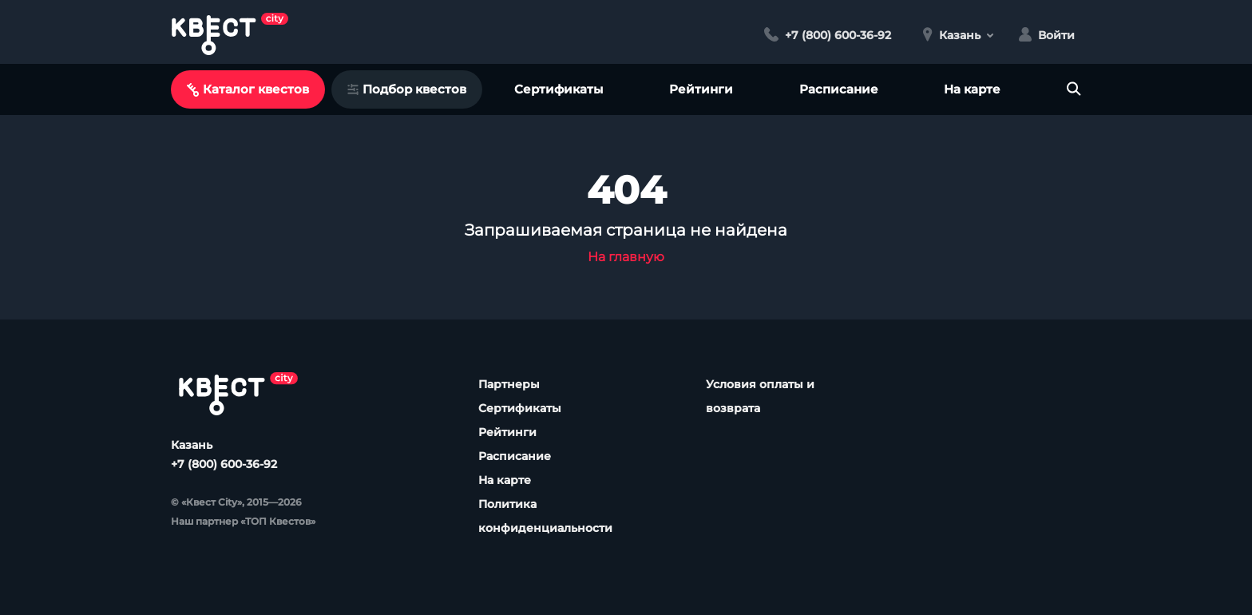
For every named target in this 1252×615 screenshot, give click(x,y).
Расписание (838, 89)
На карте (972, 89)
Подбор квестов (406, 89)
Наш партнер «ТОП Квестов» (243, 521)
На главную (626, 256)
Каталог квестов (248, 89)
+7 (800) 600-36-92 (224, 464)
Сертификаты (558, 89)
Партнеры (509, 384)
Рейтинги (701, 89)
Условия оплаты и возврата (760, 396)
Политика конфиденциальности (545, 516)
